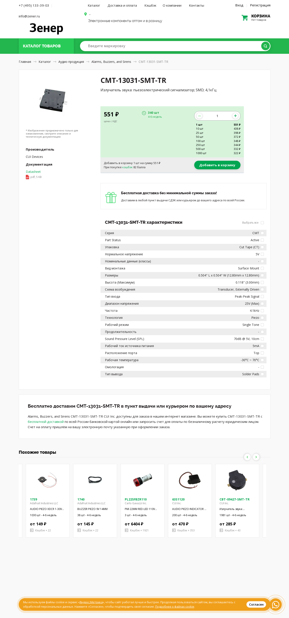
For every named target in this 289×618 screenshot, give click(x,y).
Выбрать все (253, 222)
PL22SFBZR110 (136, 499)
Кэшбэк (150, 5)
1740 (80, 499)
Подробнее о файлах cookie (174, 607)
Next (256, 457)
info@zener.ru (29, 16)
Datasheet (34, 175)
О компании (172, 5)
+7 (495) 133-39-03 (34, 5)
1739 (33, 499)
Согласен (256, 604)
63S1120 (178, 499)
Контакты (196, 5)
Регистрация (260, 5)
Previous (247, 457)
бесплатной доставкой (46, 421)
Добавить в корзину (217, 165)
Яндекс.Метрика (91, 602)
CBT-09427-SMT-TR (235, 499)
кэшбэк (127, 167)
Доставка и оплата (122, 5)
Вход (239, 5)
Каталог (94, 5)
